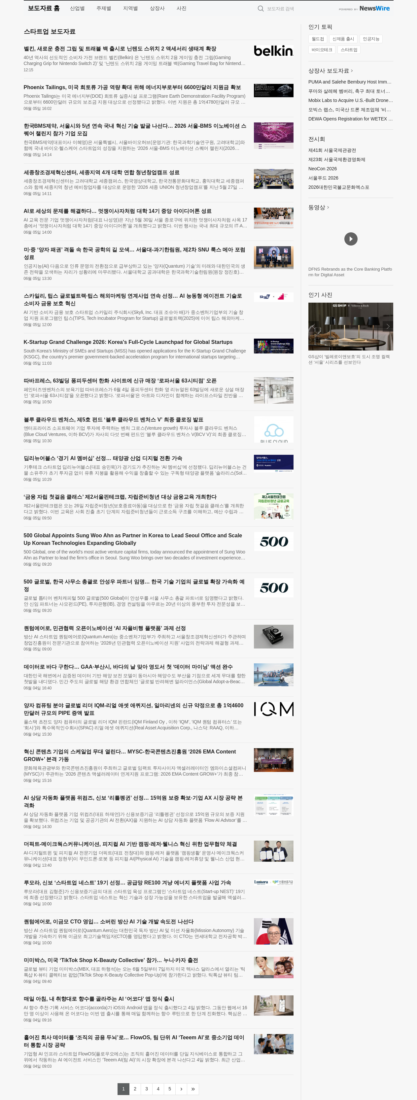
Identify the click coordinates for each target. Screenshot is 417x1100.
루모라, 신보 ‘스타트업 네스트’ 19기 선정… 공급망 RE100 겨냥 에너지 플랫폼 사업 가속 (127, 882)
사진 (182, 8)
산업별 (77, 8)
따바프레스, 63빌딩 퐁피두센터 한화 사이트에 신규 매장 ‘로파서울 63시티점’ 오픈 (120, 380)
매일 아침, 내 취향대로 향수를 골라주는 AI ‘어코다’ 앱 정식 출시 (99, 999)
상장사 (157, 8)
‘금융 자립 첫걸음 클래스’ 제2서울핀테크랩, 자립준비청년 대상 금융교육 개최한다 (120, 497)
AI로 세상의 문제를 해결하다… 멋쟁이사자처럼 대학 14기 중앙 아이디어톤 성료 (118, 211)
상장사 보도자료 (328, 71)
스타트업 (349, 49)
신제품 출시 (343, 38)
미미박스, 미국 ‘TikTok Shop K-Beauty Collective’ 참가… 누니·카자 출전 (111, 960)
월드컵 (318, 38)
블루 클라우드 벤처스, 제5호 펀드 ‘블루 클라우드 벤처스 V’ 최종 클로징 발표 (114, 419)
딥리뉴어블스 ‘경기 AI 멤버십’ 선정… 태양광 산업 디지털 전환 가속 (103, 458)
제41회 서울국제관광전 (332, 150)
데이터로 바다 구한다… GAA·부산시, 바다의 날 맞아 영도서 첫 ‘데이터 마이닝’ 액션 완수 (128, 667)
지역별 (130, 8)
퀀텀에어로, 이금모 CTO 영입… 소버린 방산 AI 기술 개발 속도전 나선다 (108, 921)
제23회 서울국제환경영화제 (336, 159)
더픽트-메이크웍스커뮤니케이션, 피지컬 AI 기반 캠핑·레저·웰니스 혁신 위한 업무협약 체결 (130, 844)
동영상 (316, 207)
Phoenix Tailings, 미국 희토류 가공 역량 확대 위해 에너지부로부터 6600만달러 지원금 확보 (132, 87)
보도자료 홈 (44, 8)
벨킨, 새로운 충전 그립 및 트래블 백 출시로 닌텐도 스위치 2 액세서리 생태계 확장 (120, 48)
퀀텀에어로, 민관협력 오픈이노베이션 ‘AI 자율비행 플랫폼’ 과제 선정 (105, 628)
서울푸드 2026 (323, 178)
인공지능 (371, 38)
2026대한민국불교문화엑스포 (338, 187)
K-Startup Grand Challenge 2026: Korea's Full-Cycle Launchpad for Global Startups (128, 342)
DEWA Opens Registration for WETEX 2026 (353, 118)
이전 (313, 326)
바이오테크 (322, 49)
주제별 (103, 8)
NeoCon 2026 (322, 168)
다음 (388, 326)
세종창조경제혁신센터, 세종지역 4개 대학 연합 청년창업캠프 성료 (102, 172)
